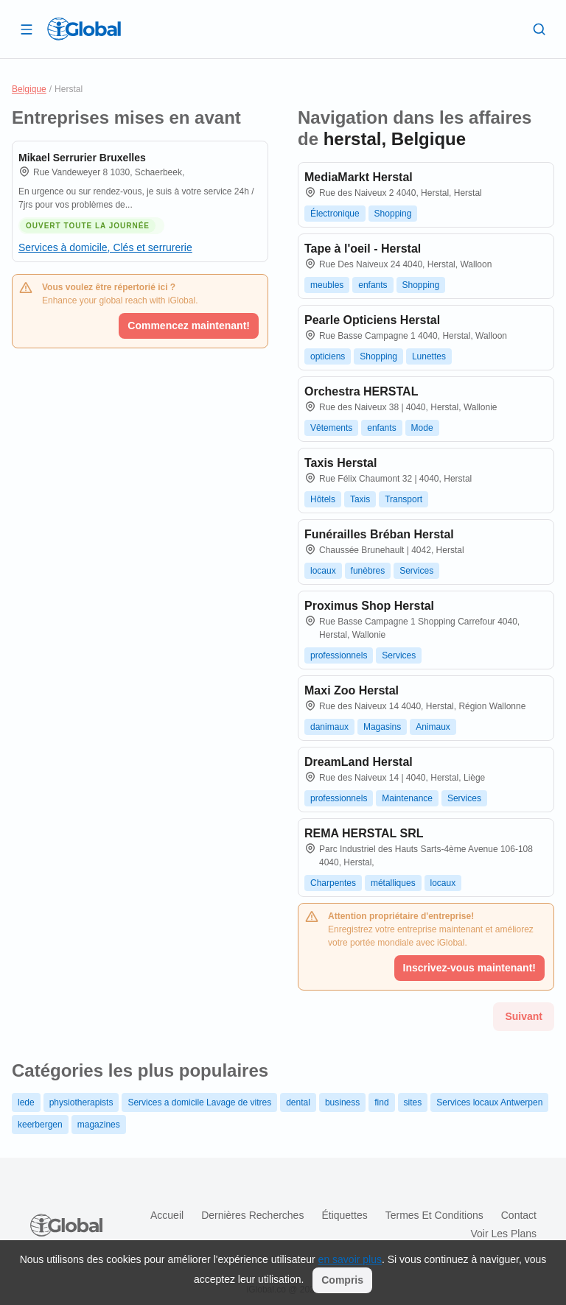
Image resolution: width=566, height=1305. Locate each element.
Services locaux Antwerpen (489, 1102)
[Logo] (84, 28)
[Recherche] (539, 28)
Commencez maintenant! (188, 325)
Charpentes (333, 883)
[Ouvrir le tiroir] (26, 28)
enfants (372, 285)
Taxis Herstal (340, 463)
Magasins (382, 727)
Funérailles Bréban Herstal (379, 534)
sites (413, 1102)
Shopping (393, 213)
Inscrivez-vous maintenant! (470, 968)
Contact (519, 1215)
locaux (323, 571)
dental (298, 1102)
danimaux (329, 727)
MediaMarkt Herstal (358, 177)
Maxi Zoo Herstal (351, 690)
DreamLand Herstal (358, 762)
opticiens (327, 356)
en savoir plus (350, 1259)
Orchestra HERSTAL (361, 391)
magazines (98, 1124)
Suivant (523, 1016)
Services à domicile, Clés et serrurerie (105, 247)
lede (26, 1102)
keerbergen (40, 1124)
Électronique (335, 213)
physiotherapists (81, 1102)
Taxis (360, 499)
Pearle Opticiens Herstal (372, 320)
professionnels (338, 655)
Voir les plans (504, 1233)
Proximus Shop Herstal (369, 605)
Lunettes (429, 356)
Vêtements (331, 428)
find (381, 1102)
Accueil (167, 1215)
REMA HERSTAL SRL (363, 833)
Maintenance (407, 798)
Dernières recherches (252, 1215)
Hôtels (322, 499)
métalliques (393, 883)
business (342, 1102)
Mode (422, 428)
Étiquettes (344, 1215)
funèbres (368, 571)
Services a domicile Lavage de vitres (199, 1102)
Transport (403, 499)
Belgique (29, 89)
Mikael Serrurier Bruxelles (82, 157)
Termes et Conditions (434, 1215)
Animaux (433, 727)
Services (416, 571)
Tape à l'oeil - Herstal (362, 248)
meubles (326, 285)
